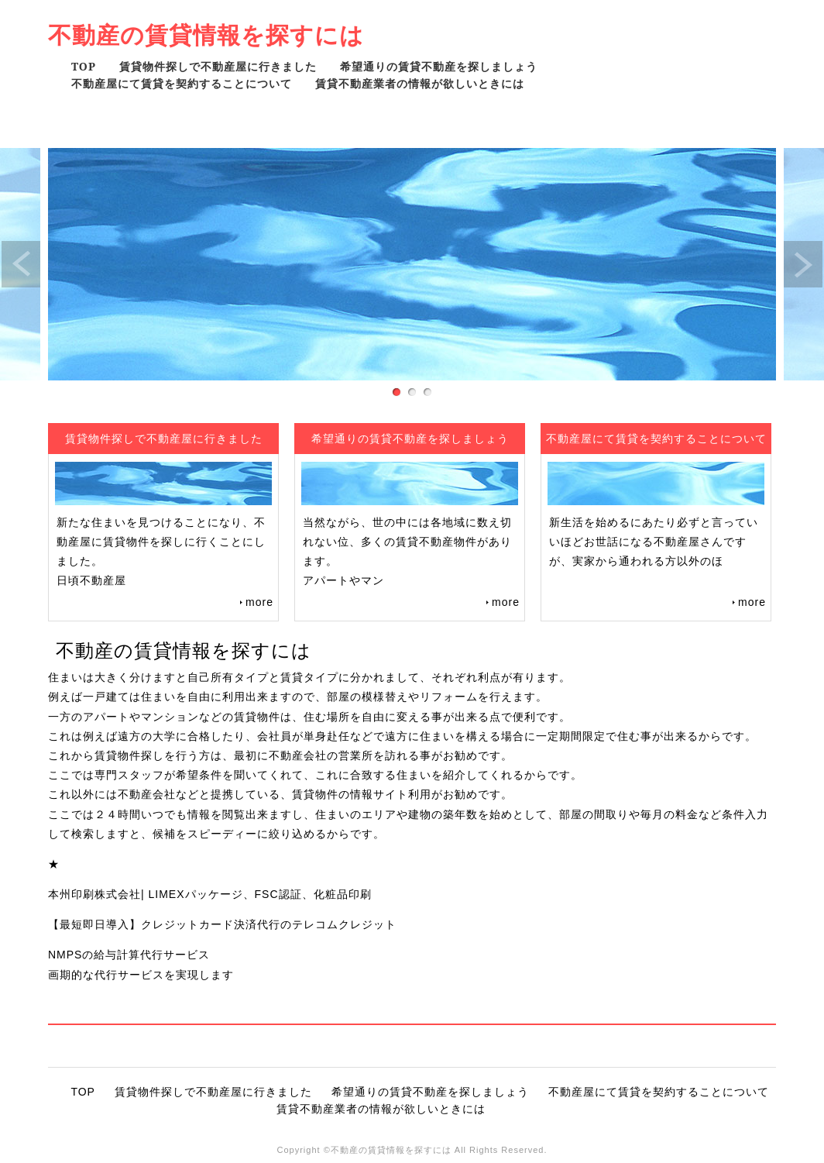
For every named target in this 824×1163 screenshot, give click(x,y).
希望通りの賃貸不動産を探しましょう (438, 66)
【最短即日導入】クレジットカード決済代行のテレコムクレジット (222, 924)
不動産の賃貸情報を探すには (206, 34)
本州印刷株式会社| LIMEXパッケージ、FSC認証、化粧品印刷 (210, 894)
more (259, 602)
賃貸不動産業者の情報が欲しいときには (419, 83)
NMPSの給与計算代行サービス (129, 954)
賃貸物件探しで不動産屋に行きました (218, 66)
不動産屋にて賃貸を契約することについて (181, 83)
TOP (83, 66)
